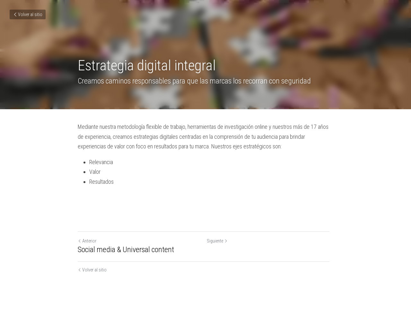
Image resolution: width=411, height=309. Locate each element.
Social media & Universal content (126, 249)
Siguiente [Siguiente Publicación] (219, 240)
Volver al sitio (27, 14)
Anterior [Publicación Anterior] (87, 240)
